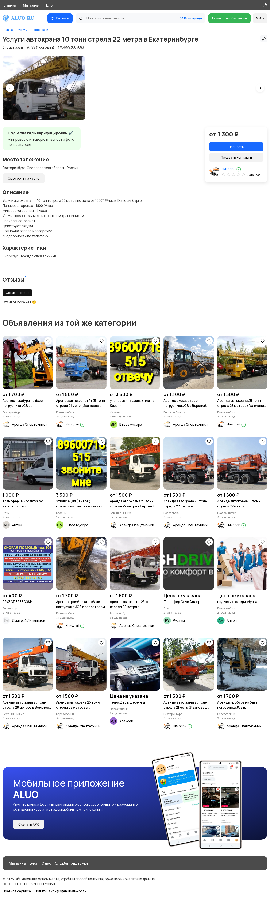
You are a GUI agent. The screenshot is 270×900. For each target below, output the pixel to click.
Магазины (31, 5)
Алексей (126, 721)
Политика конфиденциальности (60, 891)
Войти (260, 18)
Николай (231, 168)
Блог (50, 5)
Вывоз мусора (130, 424)
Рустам (179, 620)
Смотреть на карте (23, 178)
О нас (46, 863)
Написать (236, 147)
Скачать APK (28, 824)
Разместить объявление (229, 18)
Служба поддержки (71, 863)
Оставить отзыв (17, 292)
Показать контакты (236, 157)
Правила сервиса (17, 891)
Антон (17, 525)
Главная (9, 5)
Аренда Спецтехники (29, 424)
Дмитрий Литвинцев (28, 620)
